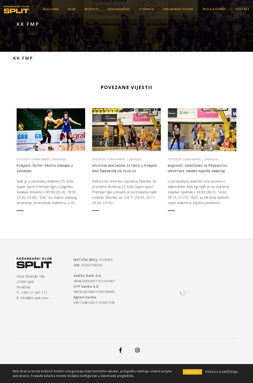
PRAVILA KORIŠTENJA (221, 372)
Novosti (91, 9)
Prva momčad (119, 9)
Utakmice (146, 9)
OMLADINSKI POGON (178, 9)
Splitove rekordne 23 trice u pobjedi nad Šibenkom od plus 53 (124, 168)
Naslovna (51, 9)
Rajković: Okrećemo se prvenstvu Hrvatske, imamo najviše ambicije (198, 168)
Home (154, 30)
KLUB (72, 9)
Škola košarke (214, 9)
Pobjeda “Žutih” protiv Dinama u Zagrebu (45, 168)
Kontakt (242, 9)
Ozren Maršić (40, 159)
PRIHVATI (192, 372)
